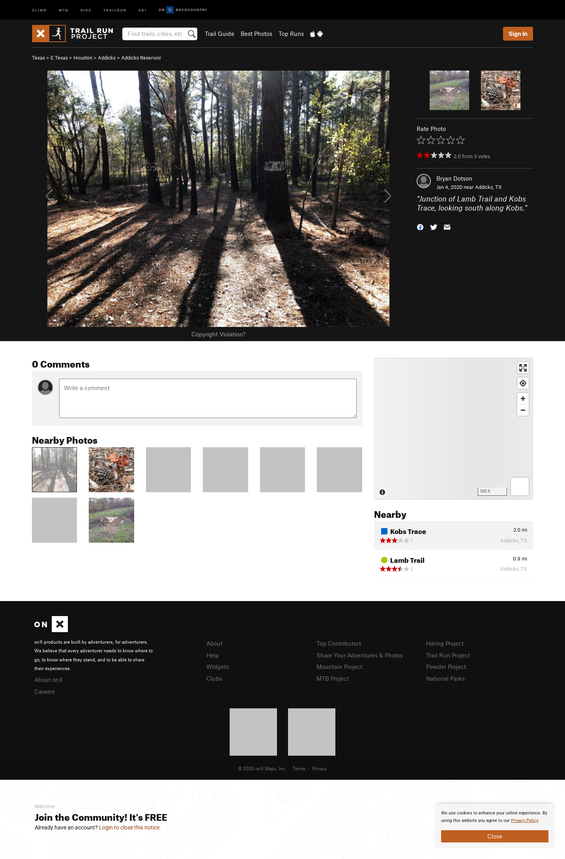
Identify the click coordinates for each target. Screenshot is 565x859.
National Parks (445, 678)
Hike (86, 9)
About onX (48, 679)
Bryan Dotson (454, 178)
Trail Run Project (448, 655)
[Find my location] (523, 383)
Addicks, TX (488, 187)
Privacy (319, 768)
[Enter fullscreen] (523, 367)
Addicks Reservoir (141, 57)
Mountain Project (339, 666)
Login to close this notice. (130, 827)
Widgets (217, 666)
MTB (64, 9)
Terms (299, 768)
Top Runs (291, 33)
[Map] (453, 428)
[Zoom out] (523, 410)
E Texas (59, 57)
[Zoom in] (523, 398)
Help (212, 655)
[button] (420, 226)
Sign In (518, 33)
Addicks (107, 57)
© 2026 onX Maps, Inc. (262, 768)
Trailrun (115, 9)
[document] (494, 825)
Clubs (214, 678)
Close (494, 836)
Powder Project (446, 666)
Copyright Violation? (218, 334)
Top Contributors (338, 643)
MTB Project (332, 678)
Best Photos (256, 33)
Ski (142, 9)
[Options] (520, 486)
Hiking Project (445, 643)
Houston (82, 57)
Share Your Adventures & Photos (359, 655)
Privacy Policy (524, 820)
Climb (39, 9)
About (214, 643)
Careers (44, 691)
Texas (38, 57)
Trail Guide (219, 33)
